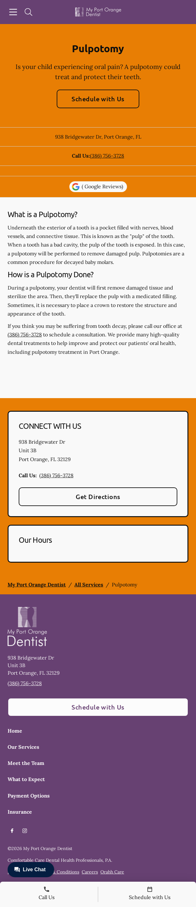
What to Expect (26, 779)
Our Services (23, 747)
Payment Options (29, 795)
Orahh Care (112, 872)
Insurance (20, 812)
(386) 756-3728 (107, 156)
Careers (90, 872)
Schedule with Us (98, 99)
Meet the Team (26, 763)
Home (15, 731)
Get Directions (98, 496)
